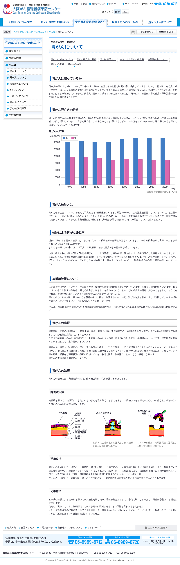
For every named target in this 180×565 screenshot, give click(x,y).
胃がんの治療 (74, 64)
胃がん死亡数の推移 (86, 59)
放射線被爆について (158, 59)
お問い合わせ (98, 4)
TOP (15, 31)
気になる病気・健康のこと (33, 31)
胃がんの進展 (57, 64)
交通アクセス (80, 4)
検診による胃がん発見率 (132, 59)
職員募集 (11, 527)
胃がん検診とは (108, 59)
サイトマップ (131, 4)
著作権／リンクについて (70, 527)
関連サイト (114, 4)
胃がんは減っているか (62, 59)
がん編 (52, 31)
